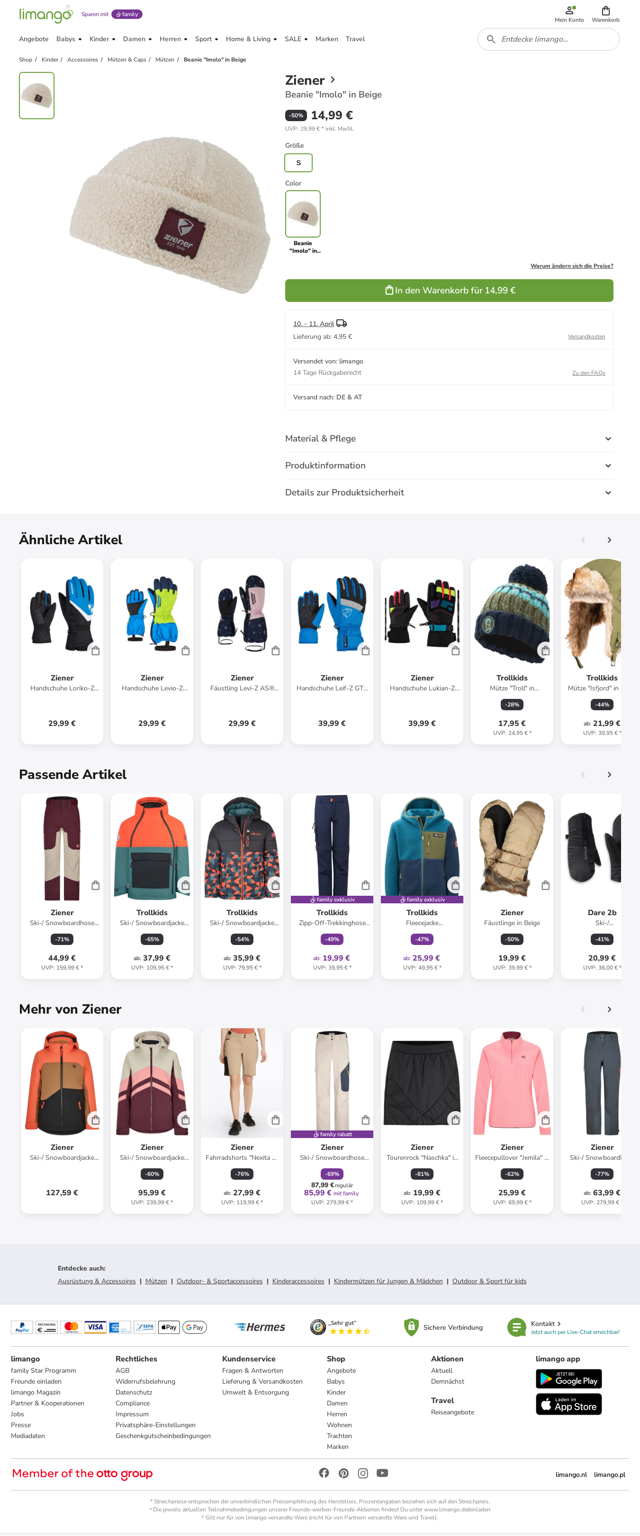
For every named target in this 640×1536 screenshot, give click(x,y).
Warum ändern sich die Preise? (572, 269)
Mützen (156, 1284)
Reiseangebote (452, 1415)
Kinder (336, 1395)
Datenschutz (134, 1395)
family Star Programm (44, 1373)
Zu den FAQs (588, 376)
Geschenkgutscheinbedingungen (163, 1439)
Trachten (339, 1439)
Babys (336, 1384)
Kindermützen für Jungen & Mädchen (388, 1284)
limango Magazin (36, 1395)
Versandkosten (586, 339)
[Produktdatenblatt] (62, 654)
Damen (337, 1406)
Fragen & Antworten (252, 1373)
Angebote (341, 1373)
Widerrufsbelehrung (145, 1384)
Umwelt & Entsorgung (255, 1395)
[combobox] (549, 41)
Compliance (133, 1406)
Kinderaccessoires (298, 1284)
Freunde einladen (36, 1384)
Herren (337, 1417)
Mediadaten (28, 1439)
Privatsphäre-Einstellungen (156, 1428)
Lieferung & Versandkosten (262, 1384)
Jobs (18, 1417)
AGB (122, 1373)
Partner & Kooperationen (48, 1406)
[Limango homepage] (46, 15)
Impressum (132, 1417)
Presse (21, 1428)
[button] (606, 15)
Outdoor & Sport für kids (489, 1284)
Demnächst (447, 1384)
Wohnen (339, 1428)
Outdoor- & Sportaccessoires (220, 1284)
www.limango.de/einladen (457, 1513)
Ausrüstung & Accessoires (97, 1284)
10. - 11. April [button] (313, 326)
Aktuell (441, 1373)
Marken (338, 1450)
